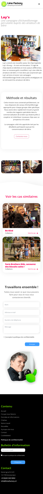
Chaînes (4, 420)
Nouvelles (4, 426)
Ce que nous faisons (8, 414)
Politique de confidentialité (12, 440)
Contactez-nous (21, 136)
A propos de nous (7, 429)
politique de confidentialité (24, 337)
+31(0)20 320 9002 (8, 478)
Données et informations (10, 417)
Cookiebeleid (5, 435)
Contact (4, 432)
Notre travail (5, 423)
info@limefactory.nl (9, 481)
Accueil (3, 411)
